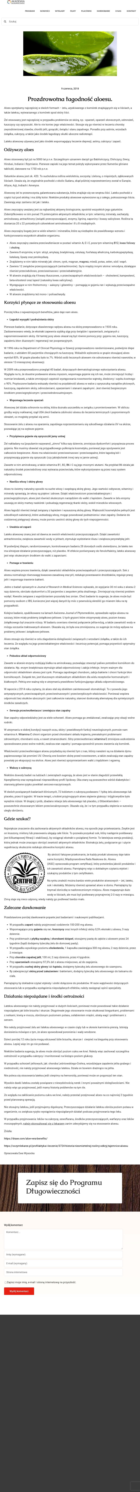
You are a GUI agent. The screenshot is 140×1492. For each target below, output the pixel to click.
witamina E (100, 739)
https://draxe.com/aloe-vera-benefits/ (25, 1138)
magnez (84, 261)
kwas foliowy (127, 243)
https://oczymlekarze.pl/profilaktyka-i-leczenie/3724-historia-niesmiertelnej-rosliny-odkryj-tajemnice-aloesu (66, 1145)
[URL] (63, 1272)
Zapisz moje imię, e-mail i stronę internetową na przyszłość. (41, 1282)
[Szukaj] (70, 21)
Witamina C (25, 734)
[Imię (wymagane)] (63, 1254)
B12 (116, 243)
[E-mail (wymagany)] (63, 1263)
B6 (68, 464)
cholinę (15, 247)
